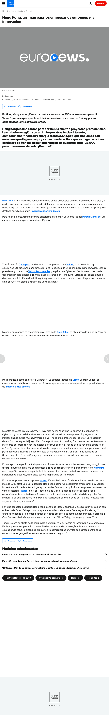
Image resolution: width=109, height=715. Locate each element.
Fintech (24, 490)
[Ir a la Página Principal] (10, 3)
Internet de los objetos (18, 386)
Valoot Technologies (39, 271)
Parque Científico (91, 216)
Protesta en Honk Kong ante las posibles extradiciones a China (31, 554)
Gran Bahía (62, 332)
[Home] (3, 11)
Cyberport (24, 264)
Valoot (69, 264)
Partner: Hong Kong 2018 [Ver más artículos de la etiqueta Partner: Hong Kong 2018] (18, 578)
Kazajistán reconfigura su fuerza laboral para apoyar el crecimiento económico (39, 561)
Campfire (99, 467)
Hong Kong (8, 200)
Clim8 (76, 379)
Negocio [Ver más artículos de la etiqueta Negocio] (75, 578)
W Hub (43, 480)
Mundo (20, 11)
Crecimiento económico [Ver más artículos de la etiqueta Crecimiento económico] (51, 578)
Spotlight (29, 11)
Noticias (10, 11)
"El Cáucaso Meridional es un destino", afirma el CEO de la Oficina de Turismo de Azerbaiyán (45, 568)
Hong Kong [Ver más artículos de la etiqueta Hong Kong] (93, 578)
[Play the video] (54, 57)
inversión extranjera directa (45, 210)
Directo (100, 3)
